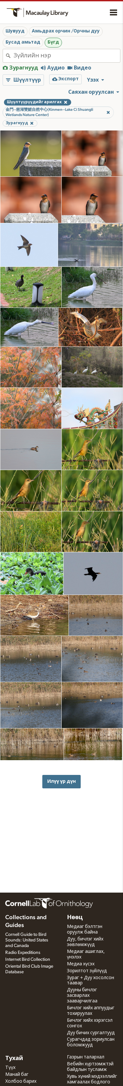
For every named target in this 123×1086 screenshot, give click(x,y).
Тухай (14, 1058)
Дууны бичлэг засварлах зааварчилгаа (82, 995)
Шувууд (15, 31)
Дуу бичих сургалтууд (91, 1033)
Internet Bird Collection (27, 959)
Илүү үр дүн (61, 781)
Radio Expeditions (22, 952)
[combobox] (66, 55)
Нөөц (75, 917)
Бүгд (53, 42)
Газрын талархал (85, 1057)
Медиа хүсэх (80, 964)
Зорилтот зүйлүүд (87, 971)
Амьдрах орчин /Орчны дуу (66, 31)
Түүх (10, 1067)
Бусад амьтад (23, 42)
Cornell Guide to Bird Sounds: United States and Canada (26, 940)
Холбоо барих (20, 1081)
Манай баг (17, 1074)
